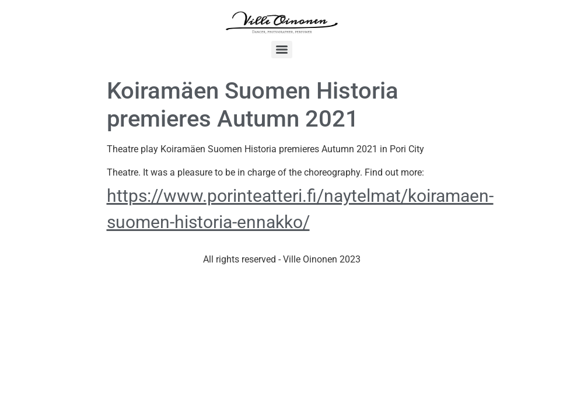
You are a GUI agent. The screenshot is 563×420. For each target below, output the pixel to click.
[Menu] (281, 49)
